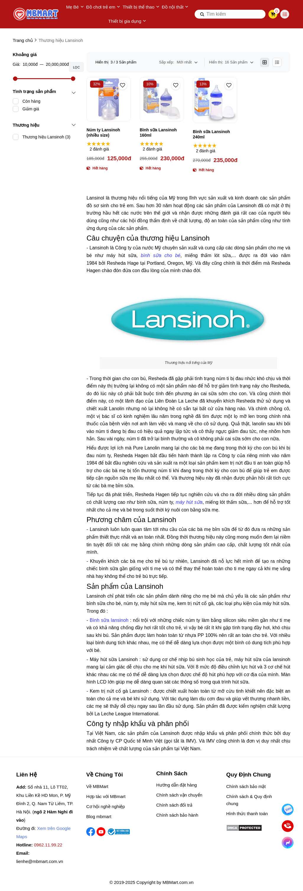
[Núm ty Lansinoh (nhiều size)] (109, 99)
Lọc (76, 67)
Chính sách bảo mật (246, 786)
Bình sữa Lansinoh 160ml (158, 132)
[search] (230, 14)
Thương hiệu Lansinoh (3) (46, 137)
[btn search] (202, 14)
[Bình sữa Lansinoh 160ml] (162, 99)
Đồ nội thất (175, 7)
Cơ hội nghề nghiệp (105, 806)
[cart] (273, 14)
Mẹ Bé (75, 7)
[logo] (36, 14)
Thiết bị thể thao (141, 7)
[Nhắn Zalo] (287, 809)
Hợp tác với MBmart (106, 796)
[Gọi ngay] (287, 826)
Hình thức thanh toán (247, 813)
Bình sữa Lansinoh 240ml (211, 134)
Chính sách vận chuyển (179, 794)
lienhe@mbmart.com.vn (39, 861)
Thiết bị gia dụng (127, 21)
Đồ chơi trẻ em (103, 7)
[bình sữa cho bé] (160, 255)
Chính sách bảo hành (177, 815)
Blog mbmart (98, 816)
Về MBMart (97, 786)
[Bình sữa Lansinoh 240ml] (215, 100)
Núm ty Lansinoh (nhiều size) (103, 132)
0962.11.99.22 (48, 844)
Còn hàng (31, 101)
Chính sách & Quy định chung (249, 800)
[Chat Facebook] (287, 842)
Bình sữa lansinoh (109, 620)
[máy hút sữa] (189, 502)
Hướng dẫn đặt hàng (176, 784)
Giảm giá (30, 109)
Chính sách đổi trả (174, 804)
